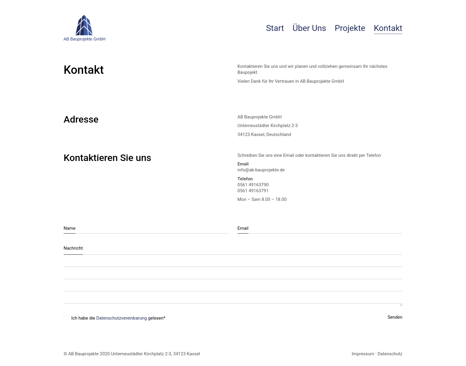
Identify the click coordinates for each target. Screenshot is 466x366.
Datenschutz (389, 353)
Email (242, 228)
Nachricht (73, 248)
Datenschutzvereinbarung (121, 318)
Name (69, 228)
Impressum (363, 353)
